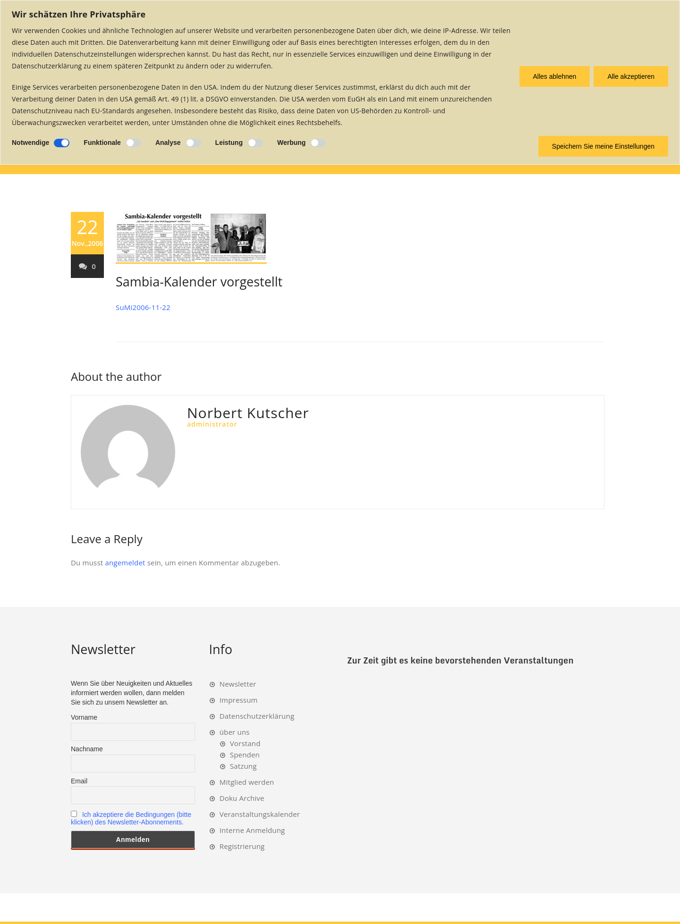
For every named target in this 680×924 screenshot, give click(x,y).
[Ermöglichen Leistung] (255, 143)
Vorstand (245, 743)
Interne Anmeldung (252, 830)
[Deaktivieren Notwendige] (61, 143)
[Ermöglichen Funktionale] (133, 143)
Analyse (168, 142)
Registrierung (242, 846)
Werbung (291, 142)
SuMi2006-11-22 (143, 307)
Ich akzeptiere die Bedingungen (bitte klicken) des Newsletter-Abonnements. (131, 818)
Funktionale (102, 142)
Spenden (245, 754)
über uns (235, 732)
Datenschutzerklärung (257, 716)
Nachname (87, 749)
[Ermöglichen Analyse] (193, 143)
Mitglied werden (247, 782)
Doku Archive (242, 798)
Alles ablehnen (555, 76)
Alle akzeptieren (630, 76)
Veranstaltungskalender (260, 814)
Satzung (243, 766)
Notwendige (30, 142)
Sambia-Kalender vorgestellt (199, 281)
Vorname (84, 717)
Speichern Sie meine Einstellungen (603, 146)
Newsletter (238, 684)
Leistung (229, 142)
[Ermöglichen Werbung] (318, 143)
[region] (340, 82)
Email (79, 781)
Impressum (239, 700)
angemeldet (125, 562)
